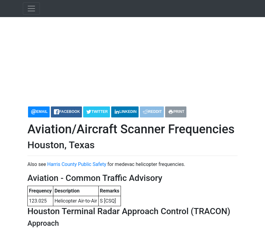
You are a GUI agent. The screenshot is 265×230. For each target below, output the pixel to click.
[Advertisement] (132, 59)
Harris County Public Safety (76, 164)
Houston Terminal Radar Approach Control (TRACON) (128, 211)
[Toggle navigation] (31, 8)
